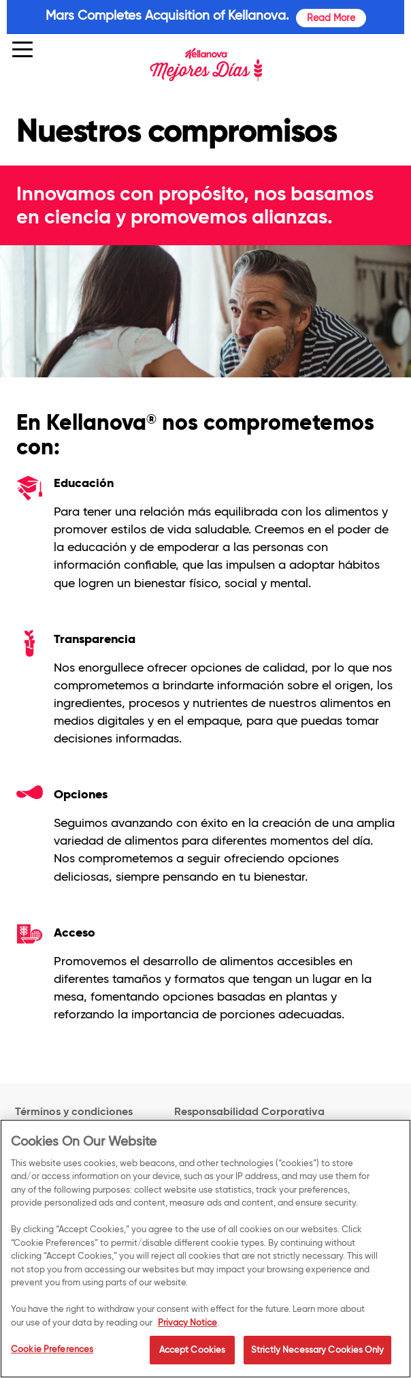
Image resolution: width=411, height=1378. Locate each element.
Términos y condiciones (74, 1111)
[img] (206, 65)
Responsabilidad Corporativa (249, 1111)
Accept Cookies (192, 1359)
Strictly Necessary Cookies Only (317, 1359)
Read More (331, 18)
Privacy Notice (187, 1331)
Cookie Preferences (52, 1358)
